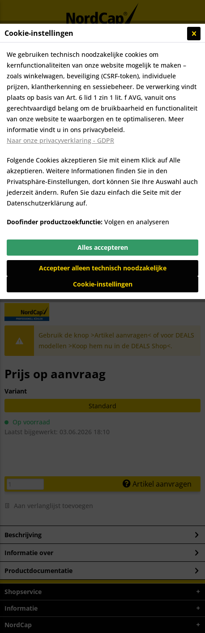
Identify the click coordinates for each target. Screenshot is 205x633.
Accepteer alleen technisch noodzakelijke (103, 268)
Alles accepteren (102, 247)
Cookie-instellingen (102, 284)
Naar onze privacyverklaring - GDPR (60, 140)
